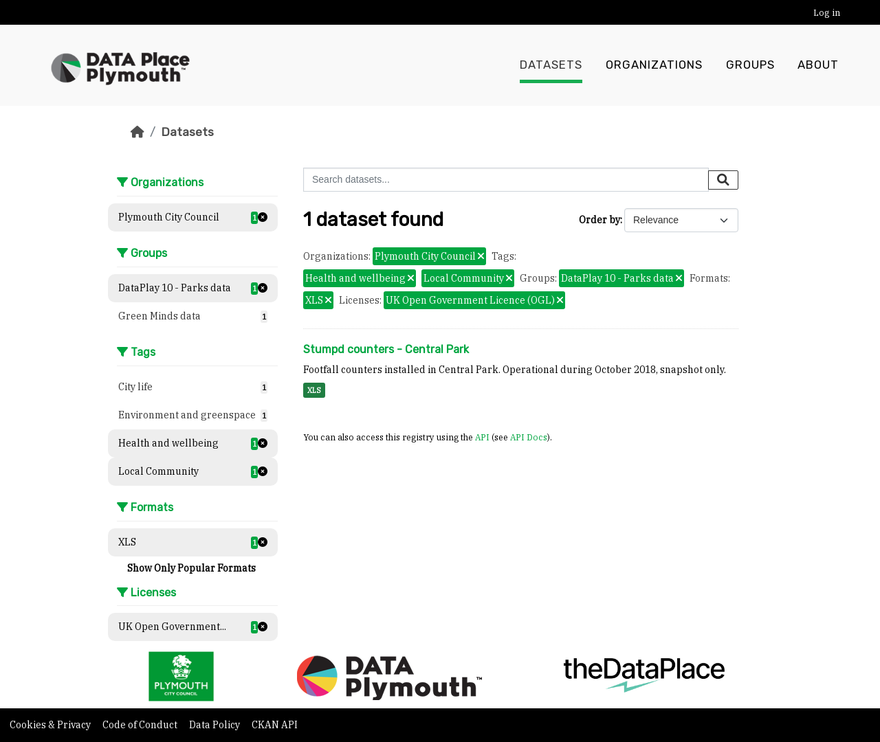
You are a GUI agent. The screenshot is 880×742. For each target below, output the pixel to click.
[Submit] (723, 180)
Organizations (654, 65)
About (818, 65)
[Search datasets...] (506, 180)
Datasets (551, 65)
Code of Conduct (140, 725)
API (482, 436)
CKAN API (275, 725)
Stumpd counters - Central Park (386, 349)
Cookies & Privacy (51, 725)
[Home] (137, 132)
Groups (750, 65)
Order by (599, 220)
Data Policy (215, 725)
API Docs (528, 436)
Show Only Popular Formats (191, 568)
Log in (826, 13)
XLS (314, 390)
